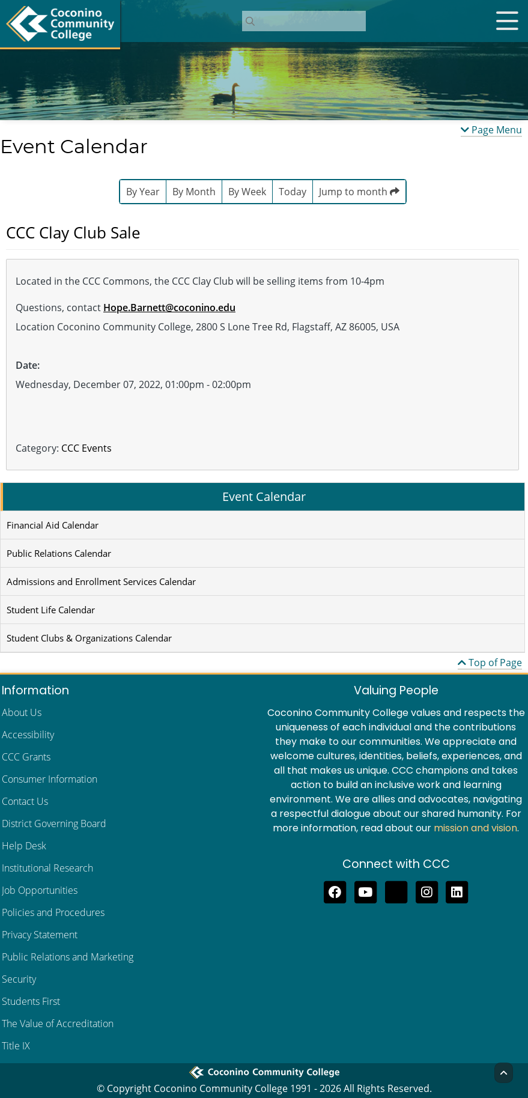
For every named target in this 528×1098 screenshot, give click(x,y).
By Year (143, 191)
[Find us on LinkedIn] (457, 890)
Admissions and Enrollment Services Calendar (101, 581)
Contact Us (25, 801)
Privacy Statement (39, 934)
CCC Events (86, 448)
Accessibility (28, 734)
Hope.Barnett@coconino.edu (169, 307)
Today (292, 191)
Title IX (16, 1045)
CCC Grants (26, 756)
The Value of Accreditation (58, 1023)
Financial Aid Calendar (53, 525)
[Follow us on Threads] (396, 890)
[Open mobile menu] (507, 21)
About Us (21, 712)
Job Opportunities (39, 890)
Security (19, 979)
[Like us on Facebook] (335, 890)
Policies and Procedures (53, 912)
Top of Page (490, 662)
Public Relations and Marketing (67, 956)
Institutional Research (47, 868)
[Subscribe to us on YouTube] (365, 890)
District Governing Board (54, 823)
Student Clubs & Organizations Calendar (89, 638)
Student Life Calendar (51, 610)
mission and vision (475, 828)
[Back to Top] (503, 1073)
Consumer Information (49, 779)
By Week (247, 191)
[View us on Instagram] (427, 890)
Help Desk (24, 845)
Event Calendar (264, 496)
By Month (194, 191)
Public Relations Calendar (59, 553)
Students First (31, 1001)
